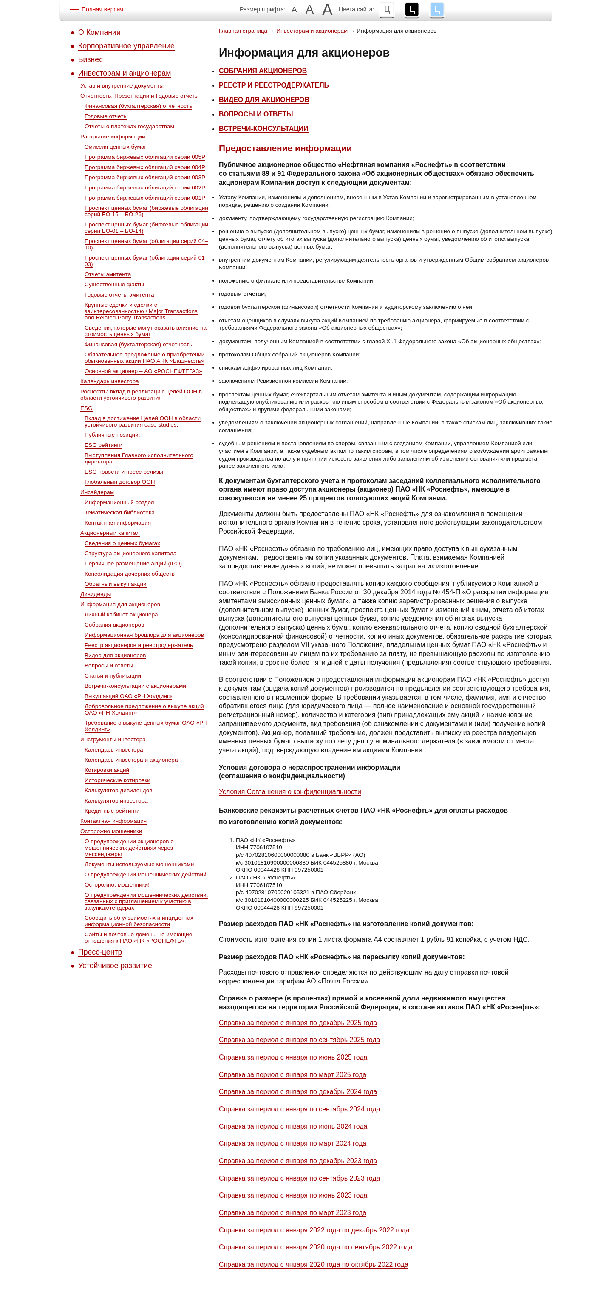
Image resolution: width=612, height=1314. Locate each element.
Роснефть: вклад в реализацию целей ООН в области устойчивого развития (141, 394)
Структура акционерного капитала (130, 553)
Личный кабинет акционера (121, 614)
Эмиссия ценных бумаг (115, 147)
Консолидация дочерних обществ (130, 574)
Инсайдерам (97, 492)
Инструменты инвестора (113, 739)
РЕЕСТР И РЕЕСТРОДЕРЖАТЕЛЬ (274, 85)
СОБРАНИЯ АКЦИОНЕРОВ (263, 70)
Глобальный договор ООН (120, 482)
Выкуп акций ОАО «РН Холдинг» (128, 696)
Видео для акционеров (115, 655)
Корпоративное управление (126, 46)
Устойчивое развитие (115, 965)
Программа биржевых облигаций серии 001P (145, 198)
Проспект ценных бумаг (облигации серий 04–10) (146, 244)
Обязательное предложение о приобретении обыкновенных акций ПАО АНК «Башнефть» (144, 357)
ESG (86, 408)
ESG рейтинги (103, 445)
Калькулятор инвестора (116, 800)
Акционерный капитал (110, 533)
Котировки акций (107, 770)
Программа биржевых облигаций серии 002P (145, 187)
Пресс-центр (100, 952)
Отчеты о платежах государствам (129, 126)
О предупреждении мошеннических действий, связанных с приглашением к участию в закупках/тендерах (146, 901)
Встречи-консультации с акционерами (135, 686)
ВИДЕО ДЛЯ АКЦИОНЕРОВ (264, 99)
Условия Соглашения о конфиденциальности (290, 791)
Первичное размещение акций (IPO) (133, 563)
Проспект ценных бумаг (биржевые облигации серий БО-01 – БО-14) (146, 227)
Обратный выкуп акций (116, 584)
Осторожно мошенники (111, 831)
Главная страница (243, 31)
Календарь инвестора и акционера (131, 760)
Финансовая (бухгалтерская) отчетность (138, 106)
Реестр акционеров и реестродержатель (139, 645)
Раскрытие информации (112, 136)
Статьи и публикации (113, 676)
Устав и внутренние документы (122, 85)
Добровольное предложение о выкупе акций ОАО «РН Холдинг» (144, 709)
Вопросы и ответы (109, 665)
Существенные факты (114, 284)
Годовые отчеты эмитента (119, 294)
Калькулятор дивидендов (118, 790)
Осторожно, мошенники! (117, 885)
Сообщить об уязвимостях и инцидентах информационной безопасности (139, 921)
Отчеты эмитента (108, 274)
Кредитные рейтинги (112, 811)
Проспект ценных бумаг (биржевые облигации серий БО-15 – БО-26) (146, 211)
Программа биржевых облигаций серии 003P (145, 177)
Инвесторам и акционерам (124, 73)
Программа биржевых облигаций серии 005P (145, 157)
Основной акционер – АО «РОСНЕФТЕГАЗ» (143, 371)
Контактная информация (118, 523)
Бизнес (90, 59)
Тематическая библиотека (120, 512)
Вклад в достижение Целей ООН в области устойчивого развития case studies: (143, 421)
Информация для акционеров (120, 604)
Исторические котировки (117, 780)
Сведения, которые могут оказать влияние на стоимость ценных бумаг (146, 331)
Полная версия (102, 9)
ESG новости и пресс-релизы (124, 472)
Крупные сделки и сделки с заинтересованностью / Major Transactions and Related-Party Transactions (141, 311)
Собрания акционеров (114, 625)
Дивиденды (95, 594)
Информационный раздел (119, 502)
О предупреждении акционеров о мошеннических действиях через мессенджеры (129, 847)
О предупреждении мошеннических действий (146, 874)
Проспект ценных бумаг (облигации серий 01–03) (146, 260)
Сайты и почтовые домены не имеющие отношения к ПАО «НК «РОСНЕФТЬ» (138, 937)
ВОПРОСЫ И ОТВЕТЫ (256, 114)
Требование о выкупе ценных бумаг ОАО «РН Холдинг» (146, 726)
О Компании (99, 32)
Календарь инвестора (109, 381)
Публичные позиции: (112, 435)
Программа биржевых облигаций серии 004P (145, 167)
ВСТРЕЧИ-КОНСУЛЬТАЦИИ (264, 128)
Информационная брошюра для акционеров (144, 635)
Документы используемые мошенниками (139, 864)
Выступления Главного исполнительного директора (139, 458)
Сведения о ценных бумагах (122, 543)
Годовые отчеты (106, 116)
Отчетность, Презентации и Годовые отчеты (139, 96)
